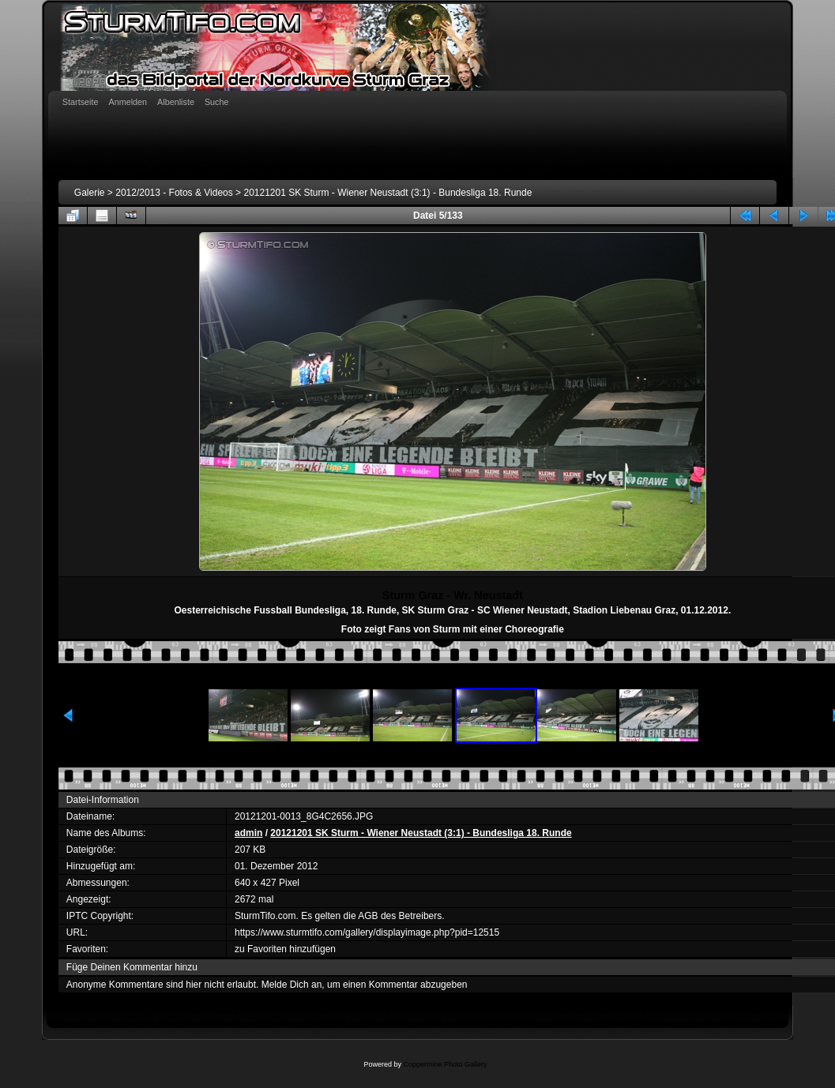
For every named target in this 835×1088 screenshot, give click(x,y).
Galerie (89, 192)
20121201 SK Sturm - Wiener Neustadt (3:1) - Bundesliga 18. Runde (387, 192)
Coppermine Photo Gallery (445, 1064)
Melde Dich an (291, 984)
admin (248, 833)
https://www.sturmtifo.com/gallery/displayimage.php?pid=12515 (367, 932)
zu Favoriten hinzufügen (285, 949)
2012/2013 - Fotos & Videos (174, 192)
